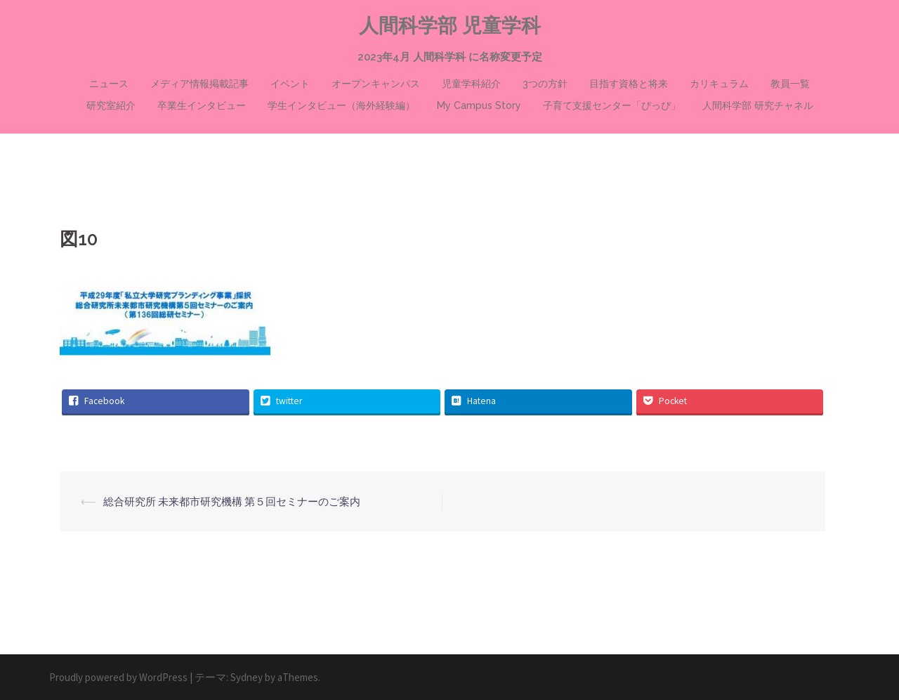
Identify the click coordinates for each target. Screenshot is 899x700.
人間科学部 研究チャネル (757, 105)
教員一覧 (790, 83)
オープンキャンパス (376, 83)
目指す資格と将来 (628, 83)
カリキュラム (719, 83)
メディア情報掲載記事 (199, 83)
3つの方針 (545, 83)
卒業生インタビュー (201, 105)
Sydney (246, 677)
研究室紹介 (111, 105)
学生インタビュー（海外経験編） (341, 105)
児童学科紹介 (471, 83)
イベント (290, 83)
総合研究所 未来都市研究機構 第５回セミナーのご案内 (231, 501)
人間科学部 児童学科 (450, 25)
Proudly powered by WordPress (118, 677)
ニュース (109, 83)
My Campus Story (479, 105)
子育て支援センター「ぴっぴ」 (612, 105)
